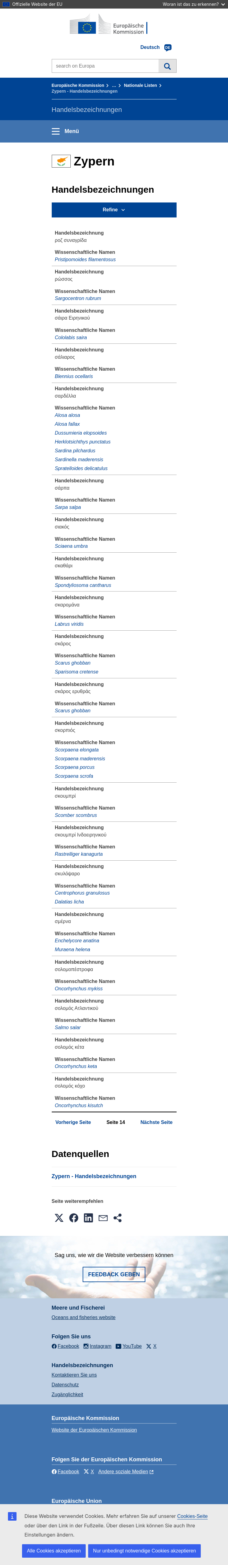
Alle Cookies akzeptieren (54, 1550)
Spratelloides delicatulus (81, 468)
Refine (110, 209)
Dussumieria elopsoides (81, 433)
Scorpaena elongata (77, 749)
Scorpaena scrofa (74, 776)
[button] (59, 1218)
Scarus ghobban (73, 663)
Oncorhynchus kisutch (79, 1105)
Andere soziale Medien (123, 1471)
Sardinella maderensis (79, 459)
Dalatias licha (69, 901)
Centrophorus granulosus (82, 893)
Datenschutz (65, 1384)
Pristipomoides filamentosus (85, 259)
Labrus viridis (69, 624)
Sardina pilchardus (75, 450)
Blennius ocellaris (74, 376)
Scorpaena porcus (75, 767)
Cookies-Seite (192, 1516)
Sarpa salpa (68, 507)
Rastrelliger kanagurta (79, 854)
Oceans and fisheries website (84, 1317)
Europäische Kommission (78, 85)
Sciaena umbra (71, 546)
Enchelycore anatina (77, 940)
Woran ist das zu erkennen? (194, 4)
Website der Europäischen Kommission (94, 1430)
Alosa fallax (67, 424)
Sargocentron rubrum (78, 298)
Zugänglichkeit (67, 1394)
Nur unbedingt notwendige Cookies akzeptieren (144, 1550)
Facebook (65, 1471)
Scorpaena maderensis (80, 758)
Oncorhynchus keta (76, 1066)
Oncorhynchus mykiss (79, 988)
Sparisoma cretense (76, 671)
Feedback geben (114, 1274)
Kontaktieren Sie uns (74, 1375)
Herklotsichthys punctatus (82, 441)
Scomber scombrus (76, 815)
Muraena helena (72, 949)
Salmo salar (67, 1027)
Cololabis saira (71, 337)
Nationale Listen (140, 85)
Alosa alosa (67, 415)
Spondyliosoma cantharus (83, 585)
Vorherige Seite (73, 1122)
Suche (167, 65)
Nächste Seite (156, 1122)
